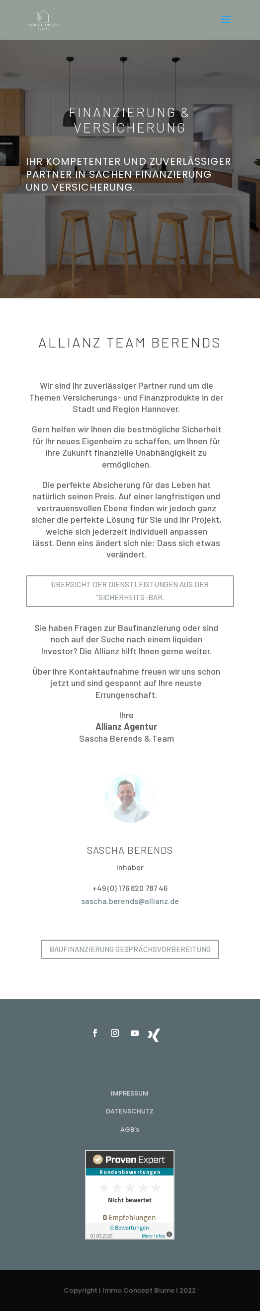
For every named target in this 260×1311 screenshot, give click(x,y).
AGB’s (129, 1129)
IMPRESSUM (130, 1093)
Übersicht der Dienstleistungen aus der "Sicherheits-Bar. (130, 591)
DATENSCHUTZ (130, 1111)
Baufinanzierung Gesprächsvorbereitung (130, 949)
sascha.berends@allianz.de (130, 900)
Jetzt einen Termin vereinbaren (130, 223)
